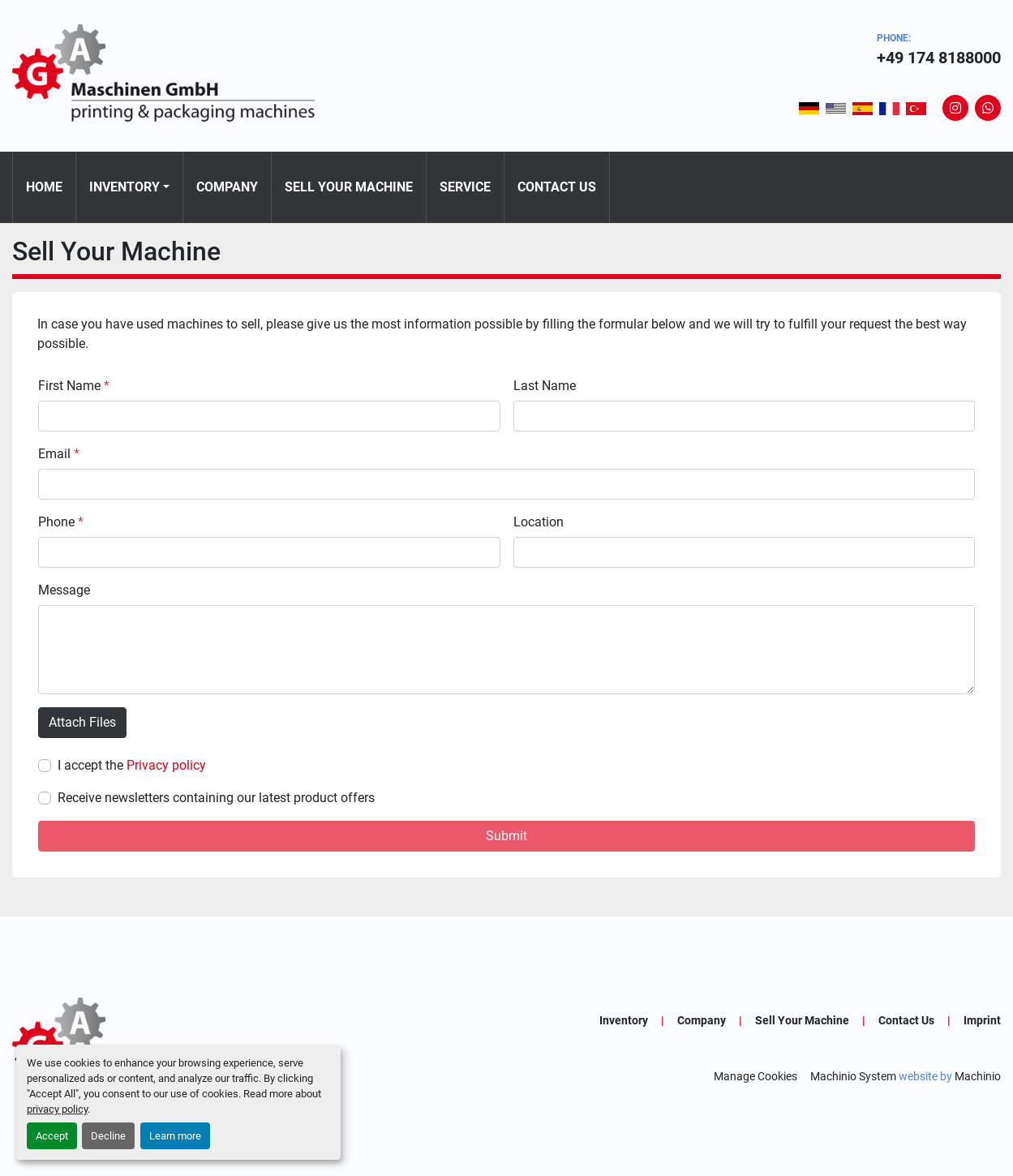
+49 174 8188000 (939, 57)
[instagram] (955, 108)
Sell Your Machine (349, 187)
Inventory (124, 187)
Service (465, 187)
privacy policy (57, 1109)
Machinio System (853, 1076)
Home (44, 187)
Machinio (978, 1076)
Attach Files (82, 722)
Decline (108, 1136)
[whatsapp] (988, 108)
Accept (52, 1136)
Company (227, 187)
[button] (129, 187)
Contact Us (556, 187)
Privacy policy (166, 765)
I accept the (132, 765)
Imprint (982, 1020)
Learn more (175, 1136)
